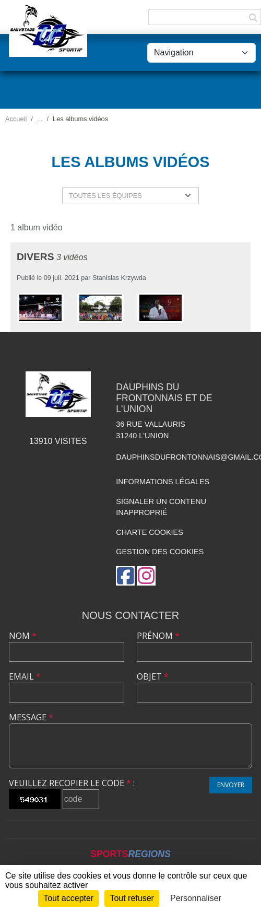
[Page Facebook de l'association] (125, 576)
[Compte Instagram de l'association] (146, 576)
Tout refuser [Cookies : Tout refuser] (131, 898)
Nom (23, 635)
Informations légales (162, 481)
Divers (35, 256)
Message (31, 717)
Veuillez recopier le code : (72, 783)
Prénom (158, 635)
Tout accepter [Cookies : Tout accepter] (68, 898)
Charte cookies (149, 532)
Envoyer (230, 784)
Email (25, 676)
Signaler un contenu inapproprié (161, 507)
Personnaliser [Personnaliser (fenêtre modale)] (195, 898)
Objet (153, 676)
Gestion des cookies (160, 551)
